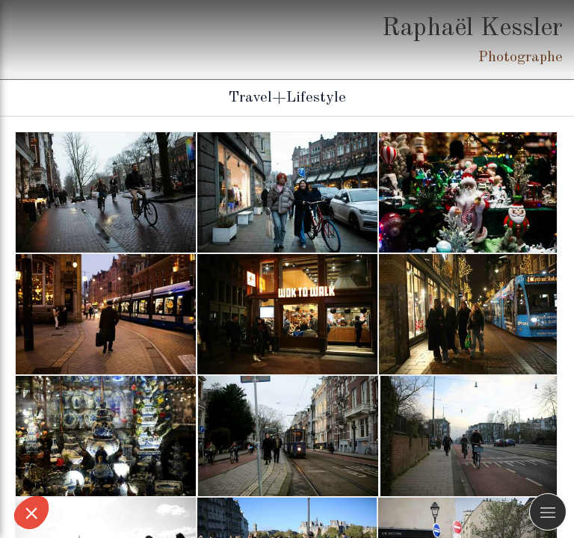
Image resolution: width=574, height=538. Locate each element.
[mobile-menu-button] (548, 512)
